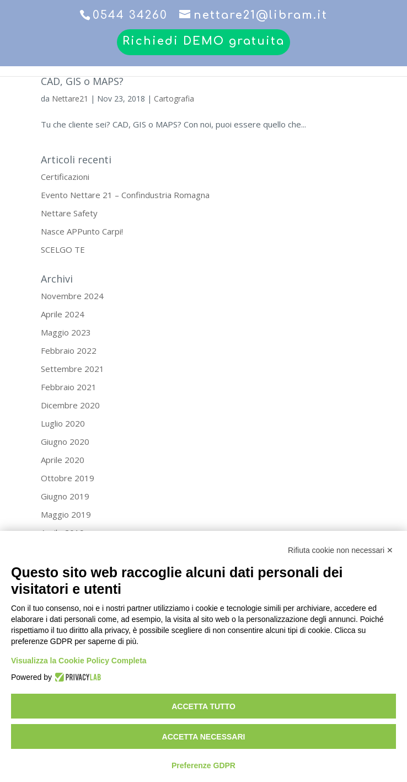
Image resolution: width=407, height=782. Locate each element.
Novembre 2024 (72, 295)
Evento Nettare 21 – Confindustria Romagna (125, 194)
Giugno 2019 (65, 496)
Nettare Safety (69, 213)
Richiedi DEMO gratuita (203, 41)
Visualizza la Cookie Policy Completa (79, 660)
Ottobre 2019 (67, 477)
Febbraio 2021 (69, 386)
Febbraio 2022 (69, 350)
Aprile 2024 (62, 314)
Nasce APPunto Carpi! (82, 231)
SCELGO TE (63, 249)
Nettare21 (70, 98)
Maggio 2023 (66, 332)
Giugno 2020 (65, 441)
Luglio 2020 (63, 423)
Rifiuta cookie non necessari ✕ (340, 550)
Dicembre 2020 (70, 405)
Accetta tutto (203, 706)
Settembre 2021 (72, 368)
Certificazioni (65, 176)
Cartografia (174, 98)
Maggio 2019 (66, 514)
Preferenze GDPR (203, 765)
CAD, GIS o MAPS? (82, 81)
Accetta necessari (203, 736)
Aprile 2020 (62, 459)
